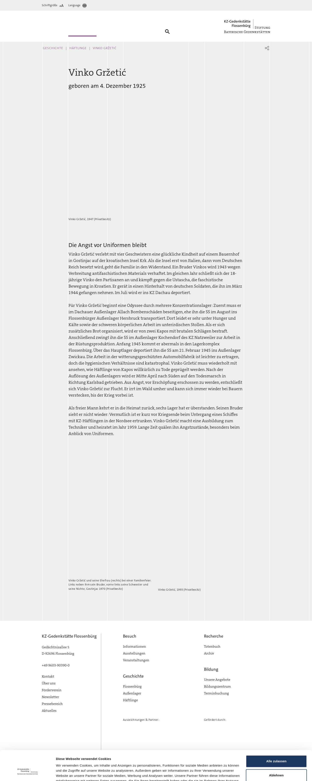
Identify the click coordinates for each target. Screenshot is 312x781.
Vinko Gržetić (105, 48)
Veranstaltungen (136, 660)
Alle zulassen (276, 736)
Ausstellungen (134, 653)
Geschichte (53, 48)
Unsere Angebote (217, 679)
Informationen (134, 646)
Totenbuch (212, 646)
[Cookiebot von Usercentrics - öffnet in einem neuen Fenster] (27, 772)
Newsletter (50, 697)
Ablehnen (276, 750)
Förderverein (51, 690)
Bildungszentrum (217, 686)
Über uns (48, 683)
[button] (267, 48)
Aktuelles (49, 710)
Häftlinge (78, 48)
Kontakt (48, 676)
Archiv (209, 653)
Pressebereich (52, 704)
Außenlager (132, 693)
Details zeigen (66, 772)
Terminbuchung (216, 693)
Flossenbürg (132, 686)
